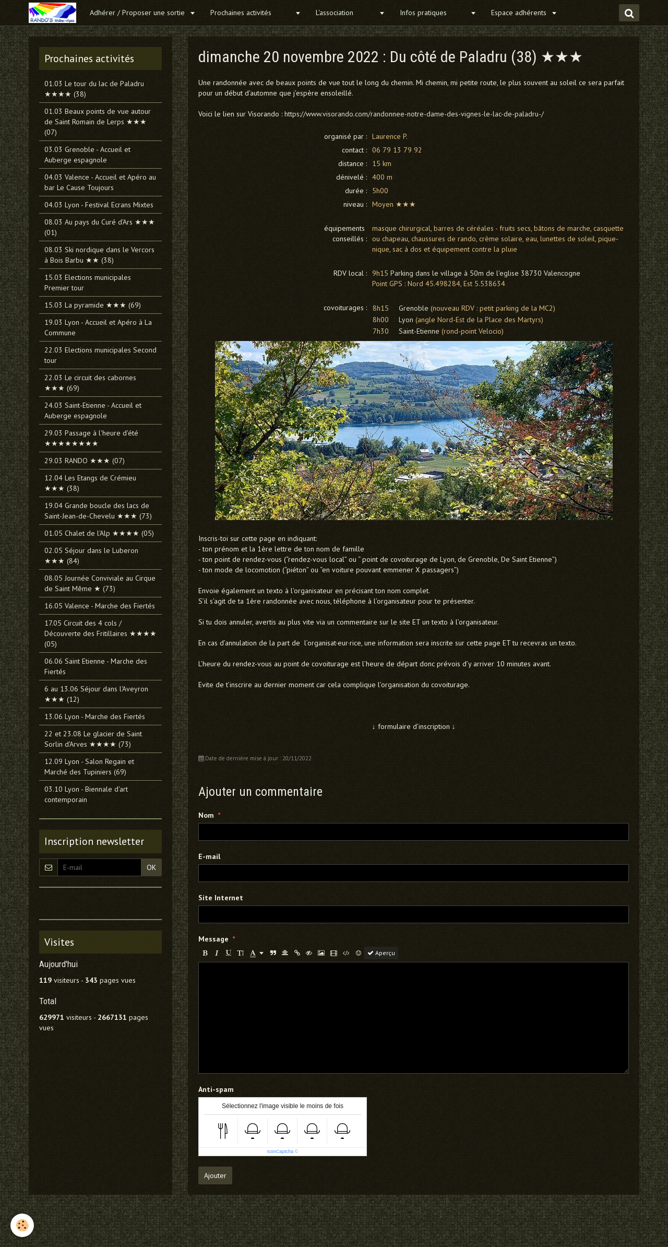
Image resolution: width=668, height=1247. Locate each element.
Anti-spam (216, 1089)
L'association (346, 12)
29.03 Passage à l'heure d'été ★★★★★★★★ (91, 438)
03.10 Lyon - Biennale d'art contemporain (86, 794)
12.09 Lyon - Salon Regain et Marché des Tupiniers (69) (89, 767)
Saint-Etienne (419, 331)
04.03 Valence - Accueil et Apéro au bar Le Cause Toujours (100, 182)
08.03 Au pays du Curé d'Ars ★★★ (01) (99, 227)
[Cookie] (22, 1225)
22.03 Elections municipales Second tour (100, 355)
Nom (206, 815)
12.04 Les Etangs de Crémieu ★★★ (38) (90, 483)
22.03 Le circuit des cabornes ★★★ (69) (90, 383)
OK (151, 867)
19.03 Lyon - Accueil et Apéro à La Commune (98, 327)
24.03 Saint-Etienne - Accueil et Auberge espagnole (92, 410)
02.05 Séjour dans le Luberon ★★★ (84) (91, 556)
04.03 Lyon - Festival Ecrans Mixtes (98, 204)
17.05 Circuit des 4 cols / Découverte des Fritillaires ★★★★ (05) (100, 633)
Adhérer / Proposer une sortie (138, 12)
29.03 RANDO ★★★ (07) (84, 460)
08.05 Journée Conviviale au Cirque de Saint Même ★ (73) (100, 583)
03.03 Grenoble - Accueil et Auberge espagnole (87, 154)
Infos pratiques (434, 12)
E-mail (209, 856)
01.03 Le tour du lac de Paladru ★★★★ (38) (94, 89)
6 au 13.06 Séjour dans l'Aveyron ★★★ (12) (96, 694)
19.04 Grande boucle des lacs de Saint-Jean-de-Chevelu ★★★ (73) (98, 511)
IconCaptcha (280, 1151)
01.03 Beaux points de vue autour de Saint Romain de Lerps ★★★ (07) (97, 122)
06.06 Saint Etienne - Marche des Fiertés (95, 666)
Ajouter (215, 1175)
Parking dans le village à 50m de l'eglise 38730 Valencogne (485, 273)
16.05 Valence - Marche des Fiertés (99, 605)
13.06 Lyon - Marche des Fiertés (94, 716)
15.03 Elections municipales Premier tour (87, 282)
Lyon (406, 319)
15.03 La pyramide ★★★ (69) (92, 305)
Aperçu (381, 953)
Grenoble (413, 308)
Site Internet (220, 897)
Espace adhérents (519, 12)
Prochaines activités (251, 12)
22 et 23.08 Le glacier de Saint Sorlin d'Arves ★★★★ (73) (93, 739)
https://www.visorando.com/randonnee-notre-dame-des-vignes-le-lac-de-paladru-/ (414, 114)
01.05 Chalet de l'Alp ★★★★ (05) (99, 533)
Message (213, 939)
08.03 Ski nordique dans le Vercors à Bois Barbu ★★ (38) (99, 255)
